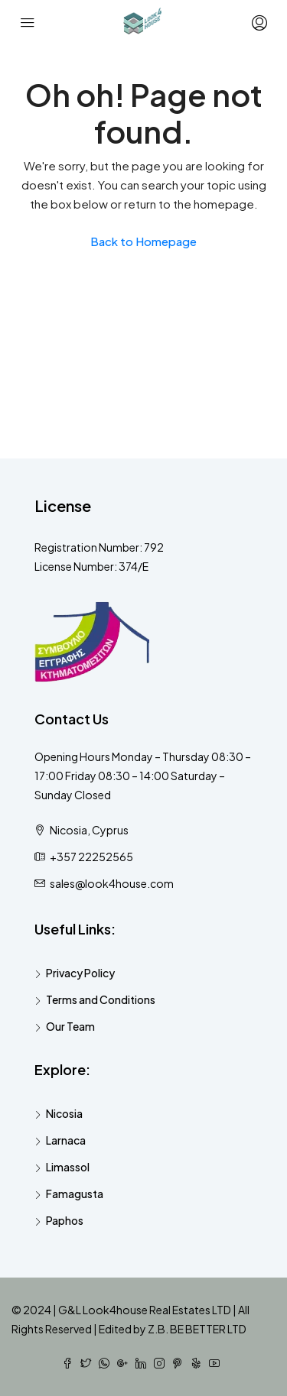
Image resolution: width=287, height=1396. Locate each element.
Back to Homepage (143, 241)
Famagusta (74, 1193)
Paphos (64, 1220)
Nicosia (64, 1113)
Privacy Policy (80, 973)
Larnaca (66, 1140)
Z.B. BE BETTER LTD (197, 1329)
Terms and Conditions (100, 999)
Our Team (70, 1026)
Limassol (68, 1167)
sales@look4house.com (112, 883)
